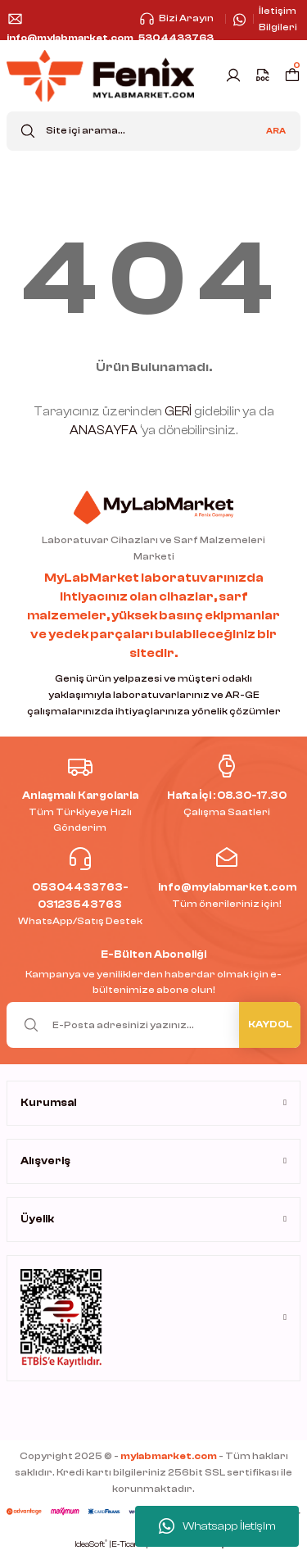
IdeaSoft (91, 1544)
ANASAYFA (104, 430)
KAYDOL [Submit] (270, 1024)
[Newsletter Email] (153, 1025)
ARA (276, 131)
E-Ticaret (128, 1544)
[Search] (153, 131)
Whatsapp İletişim (217, 1526)
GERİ (178, 412)
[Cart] (292, 75)
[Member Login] (233, 75)
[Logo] (100, 76)
